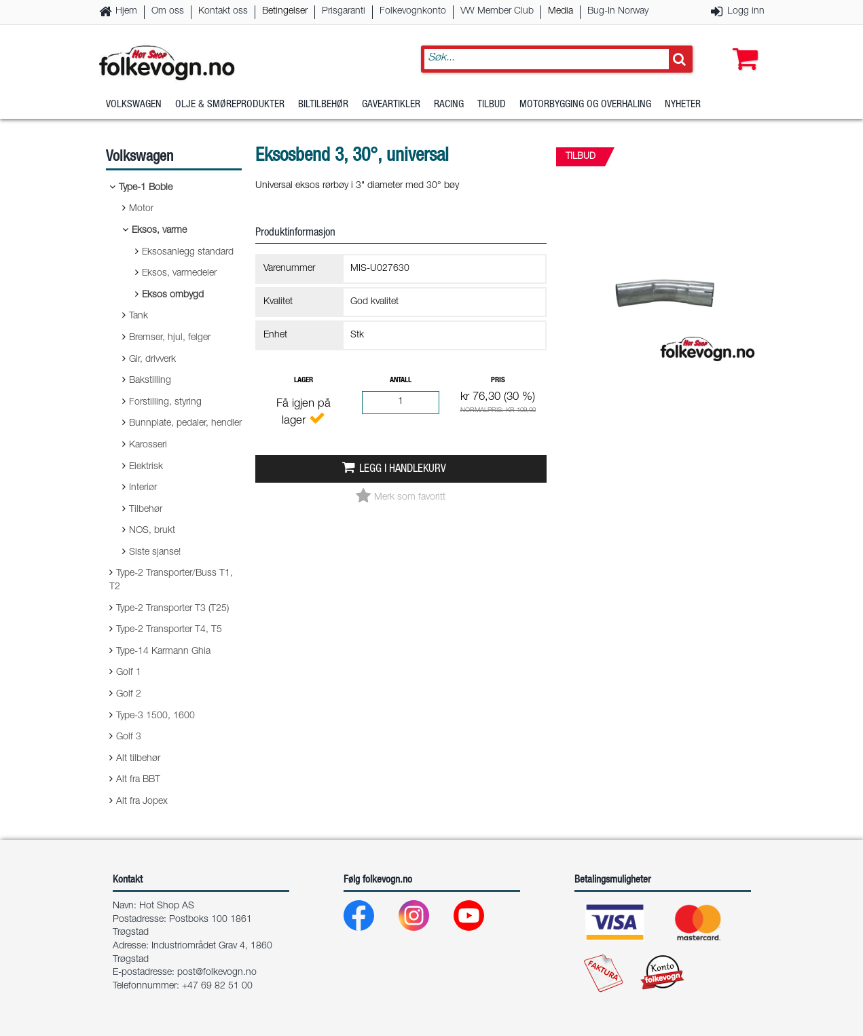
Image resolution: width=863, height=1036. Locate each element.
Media (560, 11)
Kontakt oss (223, 11)
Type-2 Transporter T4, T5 (169, 630)
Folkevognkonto (413, 11)
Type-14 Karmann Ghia (163, 651)
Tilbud (491, 105)
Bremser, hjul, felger (169, 338)
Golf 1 (128, 673)
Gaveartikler (391, 105)
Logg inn (746, 11)
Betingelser (285, 11)
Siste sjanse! (155, 552)
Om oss (167, 11)
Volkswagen (134, 105)
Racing (449, 105)
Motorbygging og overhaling (585, 105)
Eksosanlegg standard (188, 252)
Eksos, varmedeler (179, 273)
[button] (742, 45)
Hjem (126, 11)
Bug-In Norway (617, 11)
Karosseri (148, 445)
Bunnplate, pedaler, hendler (185, 423)
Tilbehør (145, 510)
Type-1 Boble (145, 188)
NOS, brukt (152, 531)
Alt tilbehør (138, 759)
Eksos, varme (159, 231)
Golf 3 (128, 737)
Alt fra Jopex (142, 802)
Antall (400, 380)
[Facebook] (370, 919)
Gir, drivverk (152, 360)
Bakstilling (150, 381)
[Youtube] (480, 919)
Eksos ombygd (173, 295)
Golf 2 (128, 694)
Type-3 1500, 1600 (155, 716)
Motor (141, 209)
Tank (138, 316)
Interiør (143, 488)
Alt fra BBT (138, 780)
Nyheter (683, 105)
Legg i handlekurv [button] (402, 469)
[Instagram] (425, 919)
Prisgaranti (343, 11)
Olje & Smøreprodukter (229, 105)
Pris (498, 380)
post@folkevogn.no (217, 973)
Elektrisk (146, 467)
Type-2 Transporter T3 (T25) (172, 609)
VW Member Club (497, 11)
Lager (303, 380)
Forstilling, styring (165, 402)
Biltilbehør (323, 105)
